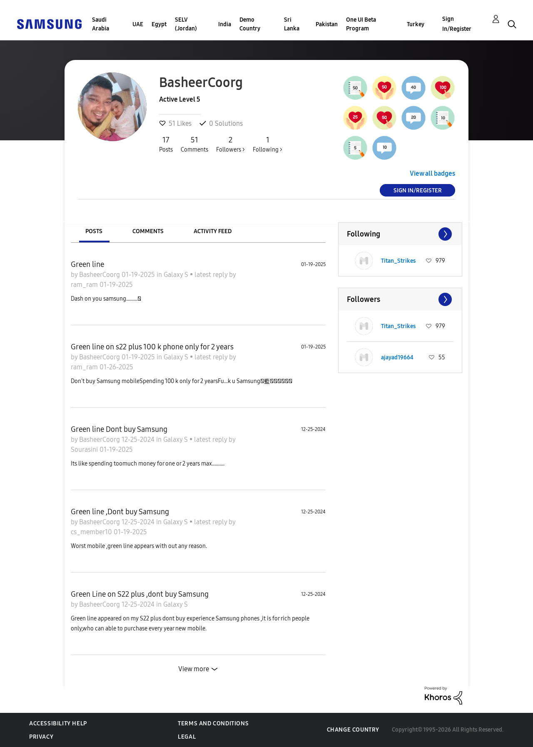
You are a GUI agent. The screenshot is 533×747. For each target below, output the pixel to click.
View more (193, 669)
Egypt (159, 24)
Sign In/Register (456, 23)
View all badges (432, 173)
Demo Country (249, 24)
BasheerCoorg (100, 275)
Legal (187, 736)
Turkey (415, 24)
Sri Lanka (291, 24)
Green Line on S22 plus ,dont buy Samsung (140, 594)
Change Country (353, 729)
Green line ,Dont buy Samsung (120, 511)
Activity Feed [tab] (213, 231)
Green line (87, 264)
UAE (137, 24)
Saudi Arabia (100, 24)
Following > (267, 144)
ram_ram (85, 285)
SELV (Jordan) (186, 24)
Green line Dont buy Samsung (119, 429)
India (224, 24)
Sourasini (85, 449)
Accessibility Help (58, 723)
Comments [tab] (148, 231)
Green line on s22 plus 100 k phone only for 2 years (152, 346)
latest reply (211, 275)
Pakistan (327, 24)
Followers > (230, 144)
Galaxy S (177, 275)
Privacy (41, 736)
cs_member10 (92, 532)
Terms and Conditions (213, 723)
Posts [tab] (93, 231)
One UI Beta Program (361, 24)
